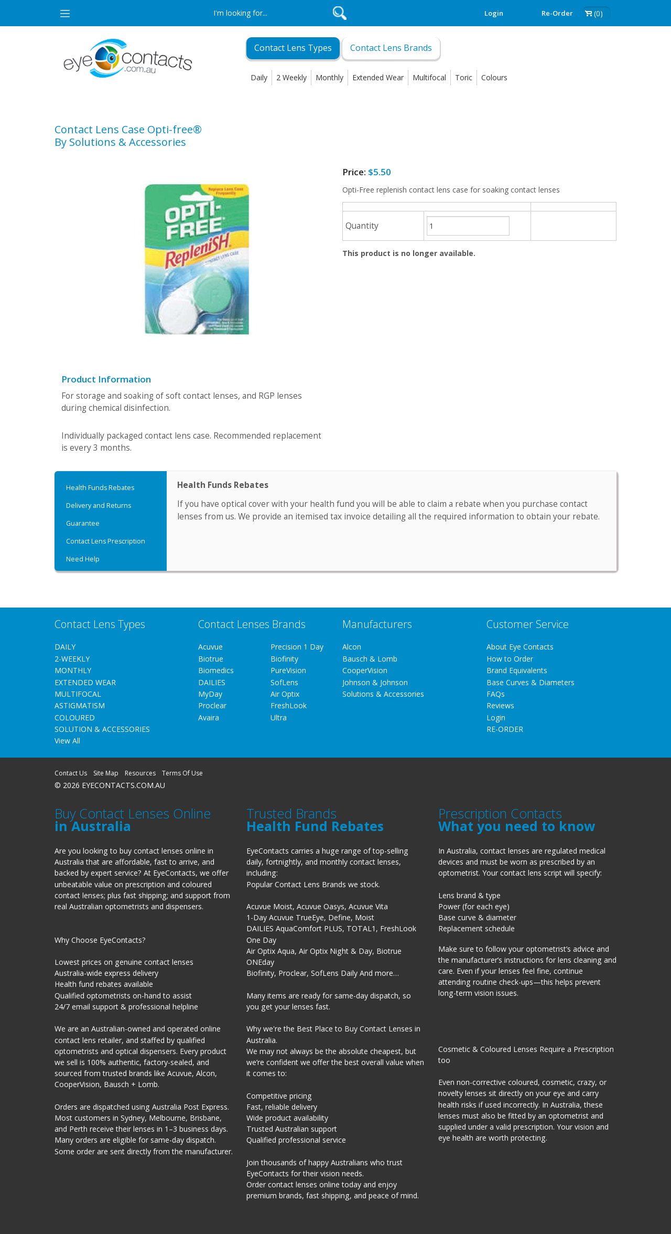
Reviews (500, 705)
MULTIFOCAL (78, 694)
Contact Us (71, 773)
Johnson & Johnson (375, 682)
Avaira (208, 717)
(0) (598, 13)
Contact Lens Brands (391, 48)
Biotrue (210, 659)
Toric (463, 77)
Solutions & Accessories (383, 694)
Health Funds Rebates (100, 487)
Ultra (278, 717)
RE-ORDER (504, 729)
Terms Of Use (182, 773)
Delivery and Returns (98, 505)
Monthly (329, 77)
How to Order (509, 659)
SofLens (284, 682)
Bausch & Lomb (369, 659)
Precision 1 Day (296, 647)
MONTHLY (73, 670)
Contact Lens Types (293, 48)
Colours (494, 77)
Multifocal (429, 77)
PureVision (288, 670)
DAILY (65, 647)
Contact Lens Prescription (105, 541)
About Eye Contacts (520, 647)
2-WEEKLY (72, 659)
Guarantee (83, 523)
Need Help (83, 559)
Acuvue (210, 647)
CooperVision (364, 670)
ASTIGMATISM (80, 705)
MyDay (210, 694)
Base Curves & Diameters (530, 682)
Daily (259, 77)
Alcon (351, 647)
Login (493, 13)
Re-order (557, 13)
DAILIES (211, 682)
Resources (140, 773)
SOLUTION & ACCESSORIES (102, 729)
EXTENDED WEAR (85, 682)
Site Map (105, 773)
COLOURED (75, 717)
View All (67, 741)
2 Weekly (291, 77)
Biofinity (284, 659)
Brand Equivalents (516, 670)
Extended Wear (378, 77)
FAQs (495, 694)
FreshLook (288, 705)
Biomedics (216, 670)
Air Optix (284, 694)
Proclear (212, 705)
